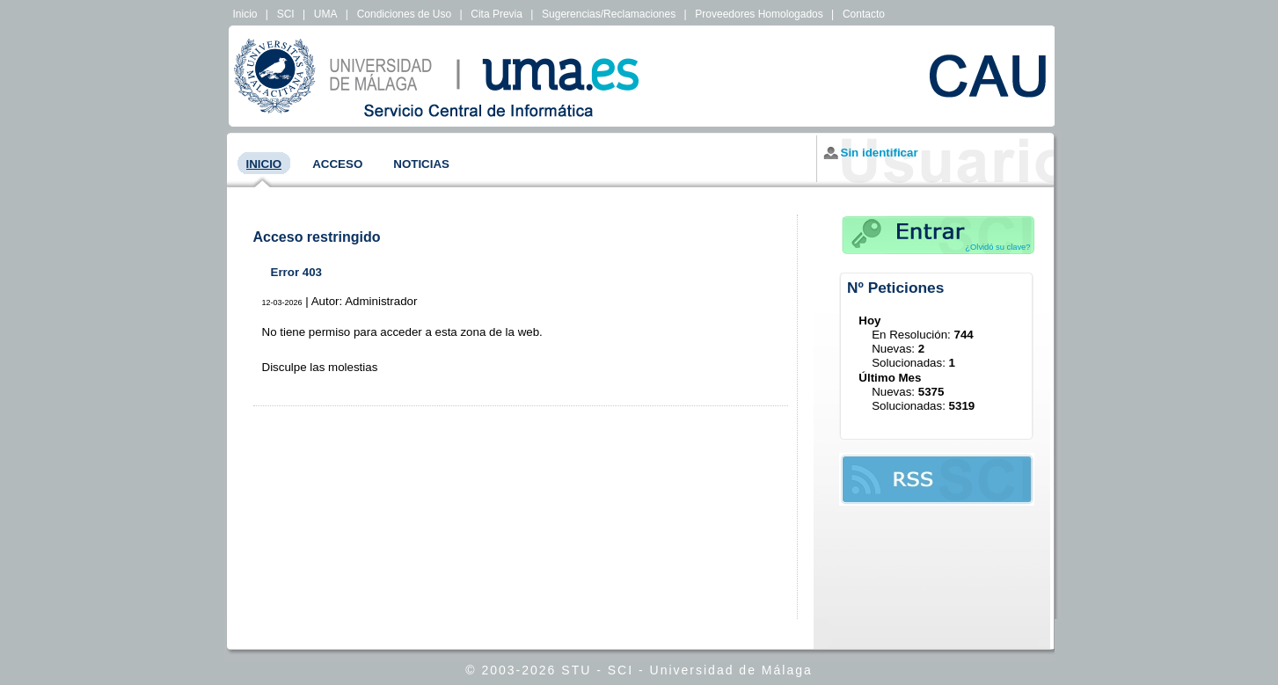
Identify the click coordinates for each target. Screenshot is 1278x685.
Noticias (421, 164)
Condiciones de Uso (404, 14)
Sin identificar (879, 152)
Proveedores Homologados (758, 14)
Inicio (245, 14)
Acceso (337, 164)
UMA (326, 14)
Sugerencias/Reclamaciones (609, 14)
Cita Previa (496, 14)
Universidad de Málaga (731, 670)
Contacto (864, 14)
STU (576, 670)
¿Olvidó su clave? (997, 247)
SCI (286, 14)
